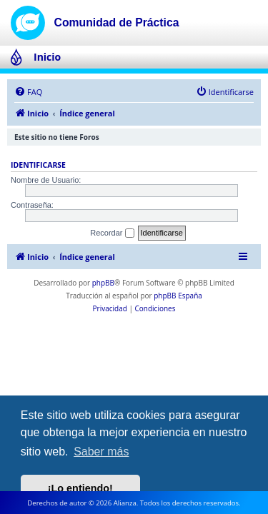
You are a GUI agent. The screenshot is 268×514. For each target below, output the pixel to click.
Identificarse (38, 165)
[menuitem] (28, 92)
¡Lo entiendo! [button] (80, 488)
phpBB (103, 283)
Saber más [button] (101, 451)
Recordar (112, 233)
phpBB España (178, 296)
